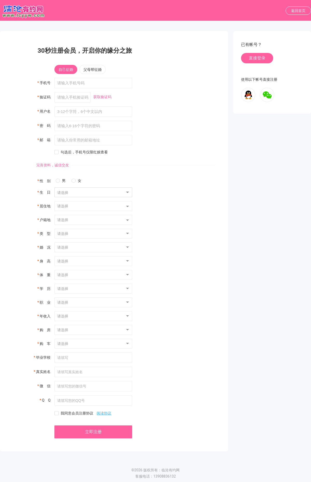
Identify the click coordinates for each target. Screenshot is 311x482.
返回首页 (298, 11)
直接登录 (257, 58)
